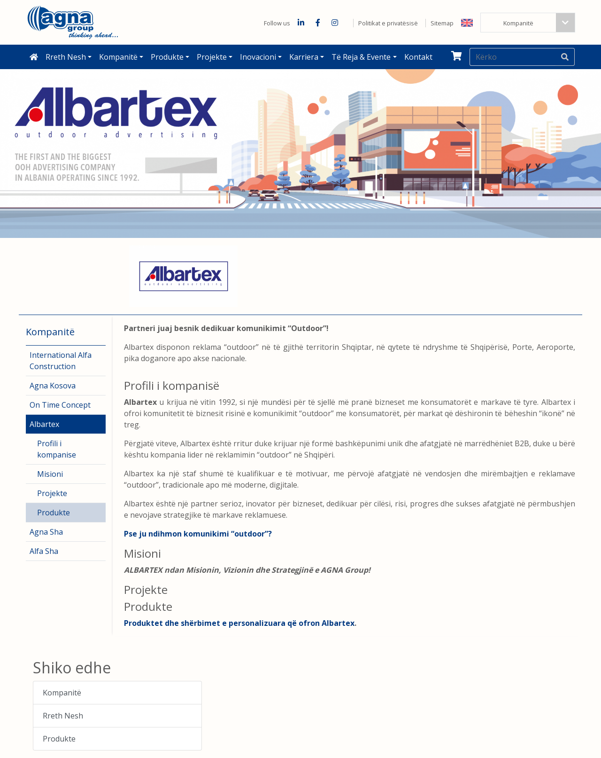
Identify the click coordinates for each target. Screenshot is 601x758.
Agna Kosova (53, 385)
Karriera (303, 57)
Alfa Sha (44, 551)
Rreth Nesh (66, 57)
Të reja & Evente (361, 57)
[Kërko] (513, 57)
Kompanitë (118, 57)
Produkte (167, 57)
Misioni (50, 474)
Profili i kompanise (56, 449)
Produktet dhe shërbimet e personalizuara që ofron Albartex (239, 623)
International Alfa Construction (61, 360)
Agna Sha (46, 532)
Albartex (44, 424)
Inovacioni (258, 57)
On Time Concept (60, 405)
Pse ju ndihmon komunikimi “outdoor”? (198, 534)
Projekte (212, 57)
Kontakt (418, 57)
